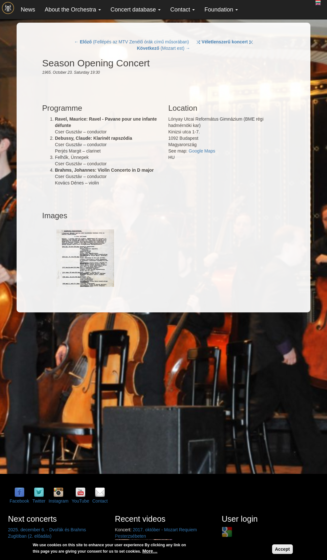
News (28, 9)
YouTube (80, 501)
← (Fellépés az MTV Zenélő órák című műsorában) (131, 41)
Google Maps (202, 150)
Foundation (221, 9)
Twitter (38, 501)
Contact (182, 9)
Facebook (19, 501)
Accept (282, 549)
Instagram (58, 501)
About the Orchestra (73, 9)
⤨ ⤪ (224, 41)
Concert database (135, 9)
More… (149, 551)
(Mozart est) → (163, 48)
